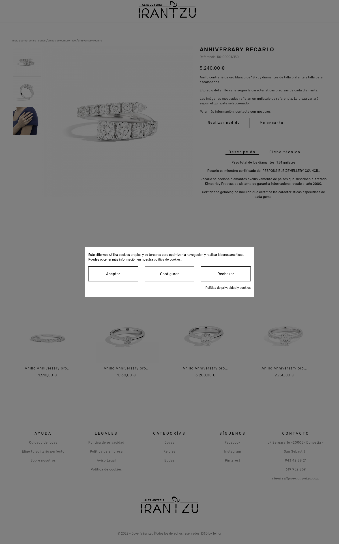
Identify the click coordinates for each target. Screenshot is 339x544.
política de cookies (167, 259)
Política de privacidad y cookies (228, 288)
